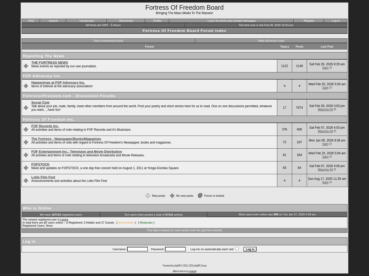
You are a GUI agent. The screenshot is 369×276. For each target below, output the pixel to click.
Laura (64, 219)
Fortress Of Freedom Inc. (49, 119)
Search (53, 20)
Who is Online (37, 208)
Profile (157, 20)
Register (309, 20)
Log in (336, 20)
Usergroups (86, 20)
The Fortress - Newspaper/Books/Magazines (66, 139)
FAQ (31, 20)
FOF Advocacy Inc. (42, 76)
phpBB (177, 265)
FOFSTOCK (40, 164)
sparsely (192, 271)
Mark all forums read (271, 40)
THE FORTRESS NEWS (49, 62)
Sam (325, 68)
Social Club (40, 102)
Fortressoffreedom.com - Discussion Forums (69, 96)
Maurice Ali (325, 109)
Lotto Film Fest (43, 177)
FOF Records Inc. (45, 126)
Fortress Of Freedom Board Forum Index (184, 30)
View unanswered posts (108, 40)
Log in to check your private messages (232, 20)
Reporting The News (44, 56)
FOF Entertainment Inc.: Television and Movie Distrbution (76, 151)
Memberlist (126, 20)
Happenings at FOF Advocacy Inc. (58, 82)
